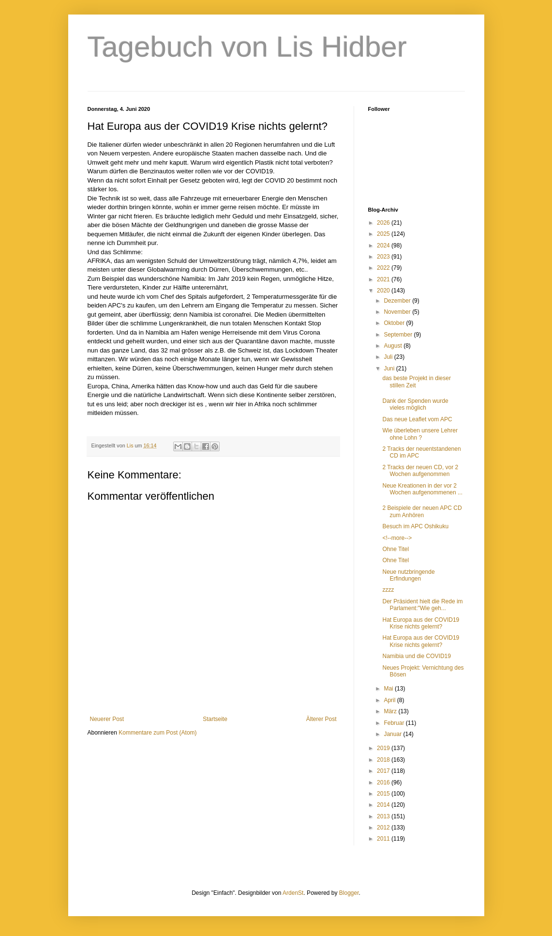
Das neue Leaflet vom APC (417, 419)
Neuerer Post (107, 719)
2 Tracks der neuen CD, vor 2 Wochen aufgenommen (420, 470)
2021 (384, 279)
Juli (389, 356)
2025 (384, 233)
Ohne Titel (395, 549)
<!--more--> (397, 538)
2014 (384, 804)
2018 (384, 759)
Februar (394, 723)
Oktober (395, 323)
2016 (384, 782)
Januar (393, 734)
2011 (384, 838)
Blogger (349, 893)
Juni (390, 368)
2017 (384, 770)
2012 (384, 827)
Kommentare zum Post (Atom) (157, 732)
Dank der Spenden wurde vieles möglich (415, 404)
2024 (384, 245)
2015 (384, 793)
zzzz (388, 589)
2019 (384, 748)
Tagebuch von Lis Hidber (247, 47)
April (390, 700)
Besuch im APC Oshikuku (415, 526)
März (391, 711)
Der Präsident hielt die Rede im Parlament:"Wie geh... (422, 605)
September (399, 334)
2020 (384, 290)
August (393, 345)
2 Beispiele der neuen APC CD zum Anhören (422, 511)
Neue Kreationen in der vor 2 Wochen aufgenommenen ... (422, 489)
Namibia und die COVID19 (416, 656)
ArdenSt (293, 893)
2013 (384, 816)
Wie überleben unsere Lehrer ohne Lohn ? (419, 434)
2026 (384, 222)
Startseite (215, 719)
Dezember (398, 300)
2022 (384, 267)
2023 (384, 256)
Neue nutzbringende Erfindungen (408, 575)
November (398, 311)
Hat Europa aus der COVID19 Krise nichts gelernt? (420, 623)
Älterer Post (321, 719)
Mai (389, 688)
